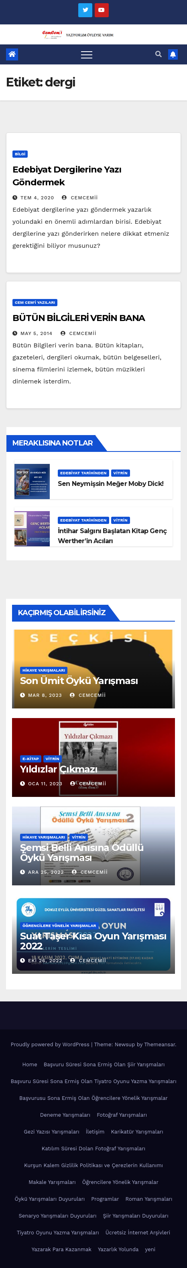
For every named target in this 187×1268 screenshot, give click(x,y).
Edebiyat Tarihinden (83, 473)
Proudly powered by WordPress (50, 1044)
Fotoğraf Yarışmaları (122, 1115)
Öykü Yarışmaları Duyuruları (49, 1199)
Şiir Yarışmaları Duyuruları (135, 1216)
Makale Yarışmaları (51, 1182)
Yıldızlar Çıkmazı (59, 769)
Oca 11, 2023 (45, 783)
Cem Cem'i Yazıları (35, 302)
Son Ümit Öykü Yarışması (79, 680)
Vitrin (121, 473)
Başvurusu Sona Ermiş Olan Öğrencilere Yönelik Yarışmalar (93, 1098)
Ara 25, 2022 (46, 872)
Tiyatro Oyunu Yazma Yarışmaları (58, 1233)
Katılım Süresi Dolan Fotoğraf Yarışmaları (93, 1149)
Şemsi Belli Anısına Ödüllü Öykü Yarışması (82, 852)
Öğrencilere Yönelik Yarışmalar (59, 925)
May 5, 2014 (36, 333)
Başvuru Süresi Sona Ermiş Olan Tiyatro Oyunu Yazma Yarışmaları (93, 1081)
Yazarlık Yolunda (118, 1249)
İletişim (95, 1132)
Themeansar (159, 1044)
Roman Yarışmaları (148, 1199)
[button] (158, 54)
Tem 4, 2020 (37, 198)
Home (29, 1064)
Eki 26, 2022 (45, 960)
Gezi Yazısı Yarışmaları (51, 1132)
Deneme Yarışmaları (65, 1115)
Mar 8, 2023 (45, 695)
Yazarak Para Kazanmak (61, 1249)
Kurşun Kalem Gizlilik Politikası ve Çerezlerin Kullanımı (93, 1165)
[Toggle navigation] (87, 54)
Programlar (105, 1199)
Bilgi (20, 154)
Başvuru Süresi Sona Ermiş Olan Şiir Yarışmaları (104, 1064)
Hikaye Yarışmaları (43, 670)
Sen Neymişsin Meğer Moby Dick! (110, 484)
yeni (150, 1249)
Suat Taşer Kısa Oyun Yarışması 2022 (93, 941)
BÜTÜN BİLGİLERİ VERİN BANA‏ (78, 318)
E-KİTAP (30, 758)
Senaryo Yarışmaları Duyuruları (57, 1216)
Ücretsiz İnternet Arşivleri (138, 1233)
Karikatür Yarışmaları (137, 1132)
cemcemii (80, 198)
